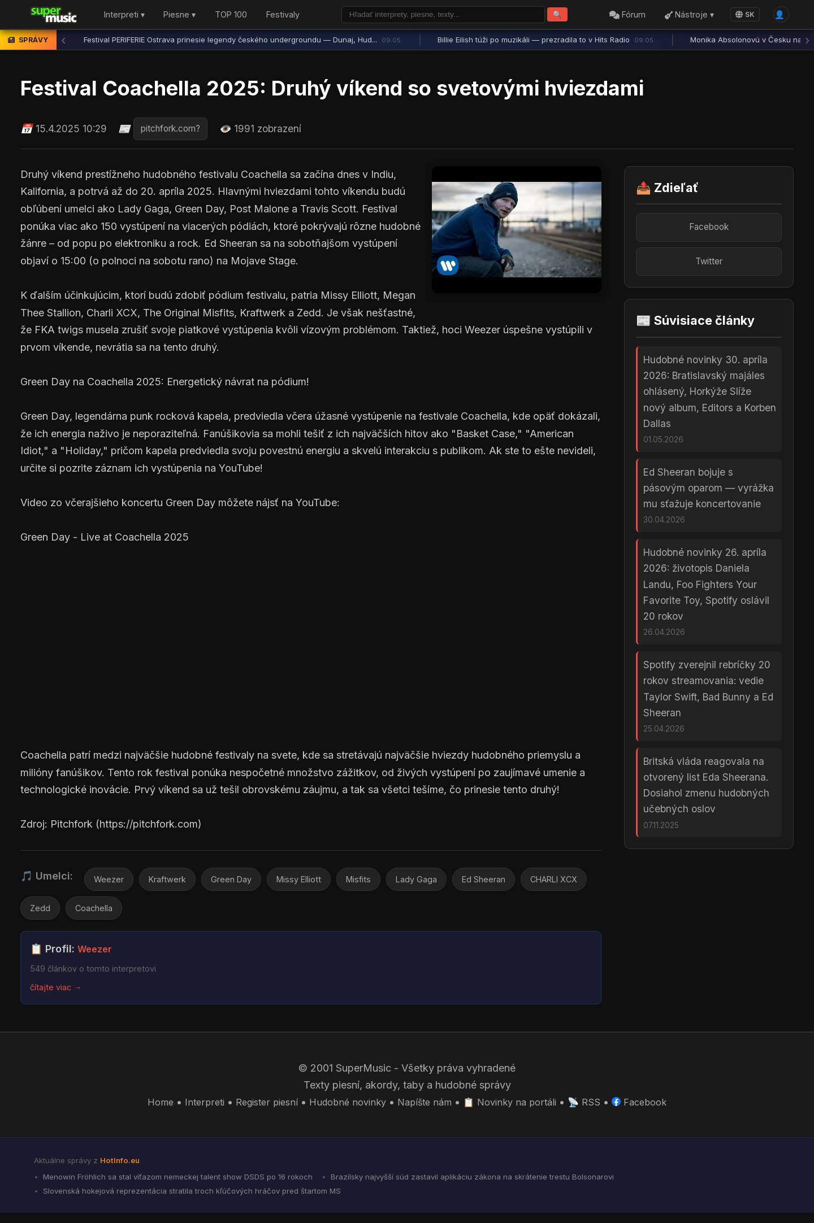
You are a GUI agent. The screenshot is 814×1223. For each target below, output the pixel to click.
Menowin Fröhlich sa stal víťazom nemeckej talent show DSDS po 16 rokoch (188, 1184)
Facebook (709, 230)
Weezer (110, 882)
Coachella (178, 913)
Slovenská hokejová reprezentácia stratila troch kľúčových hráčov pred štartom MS (202, 1200)
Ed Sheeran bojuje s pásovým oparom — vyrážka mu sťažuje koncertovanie (708, 501)
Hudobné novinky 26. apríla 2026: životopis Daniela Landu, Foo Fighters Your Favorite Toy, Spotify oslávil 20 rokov (706, 603)
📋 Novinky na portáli (517, 1108)
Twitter (709, 267)
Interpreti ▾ (124, 16)
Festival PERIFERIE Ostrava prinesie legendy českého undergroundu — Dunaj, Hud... (243, 42)
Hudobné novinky (344, 1108)
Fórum (623, 16)
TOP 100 (231, 16)
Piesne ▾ (179, 16)
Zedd (121, 913)
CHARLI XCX (58, 913)
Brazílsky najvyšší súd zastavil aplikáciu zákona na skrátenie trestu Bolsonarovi (504, 1184)
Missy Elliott (316, 882)
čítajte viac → (59, 993)
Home (144, 1108)
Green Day (242, 882)
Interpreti (190, 1108)
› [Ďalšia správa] (807, 42)
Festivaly (283, 16)
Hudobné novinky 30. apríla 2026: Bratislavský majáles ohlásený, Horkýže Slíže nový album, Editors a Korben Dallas (709, 399)
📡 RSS (596, 1108)
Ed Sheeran (515, 882)
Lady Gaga (442, 882)
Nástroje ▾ (684, 16)
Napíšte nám (426, 1108)
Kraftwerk (172, 882)
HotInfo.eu (122, 1167)
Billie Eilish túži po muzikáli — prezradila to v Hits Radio (546, 42)
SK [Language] (740, 15)
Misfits (381, 882)
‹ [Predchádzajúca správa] (63, 42)
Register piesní (257, 1108)
